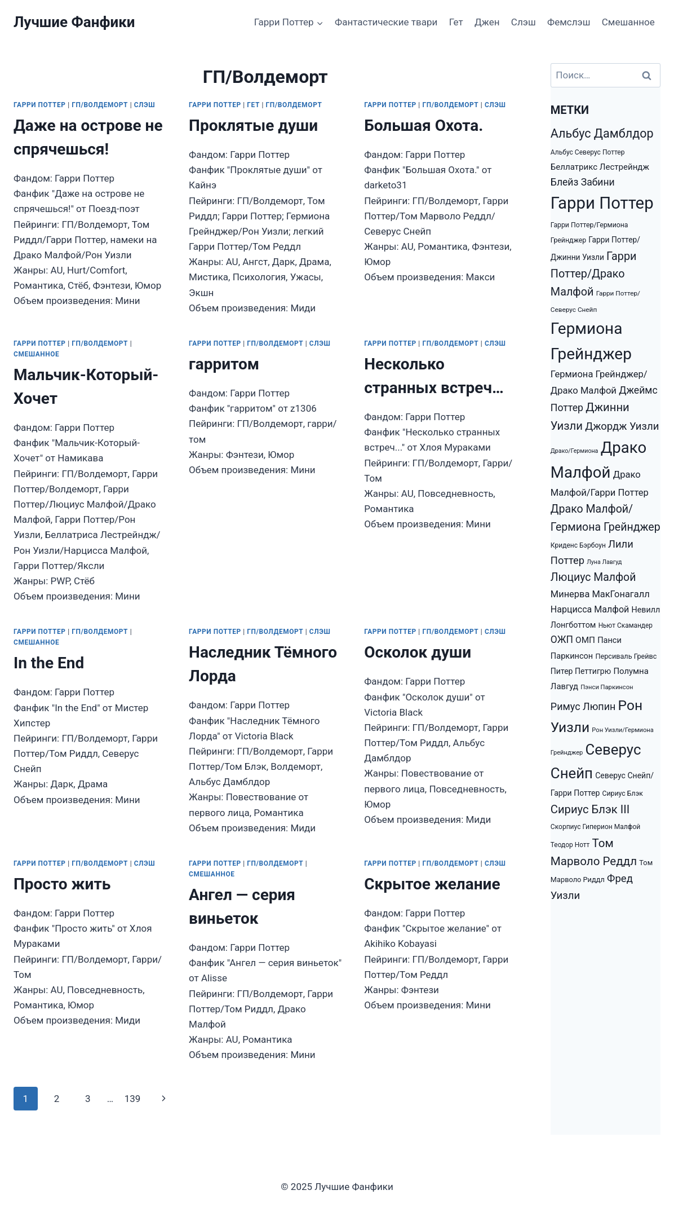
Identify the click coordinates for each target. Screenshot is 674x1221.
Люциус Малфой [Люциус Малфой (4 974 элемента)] (593, 577)
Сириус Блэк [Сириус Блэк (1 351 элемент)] (622, 793)
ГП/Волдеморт (100, 105)
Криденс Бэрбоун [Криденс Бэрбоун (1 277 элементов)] (578, 545)
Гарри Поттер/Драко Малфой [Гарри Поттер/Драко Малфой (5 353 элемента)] (594, 274)
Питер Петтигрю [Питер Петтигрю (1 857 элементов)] (581, 671)
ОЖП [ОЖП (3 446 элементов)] (562, 639)
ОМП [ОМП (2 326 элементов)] (585, 640)
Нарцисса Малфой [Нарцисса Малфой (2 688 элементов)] (590, 609)
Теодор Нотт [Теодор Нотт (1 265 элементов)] (570, 845)
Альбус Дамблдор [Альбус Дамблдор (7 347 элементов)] (602, 133)
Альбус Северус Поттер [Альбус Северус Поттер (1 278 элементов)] (588, 152)
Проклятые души (253, 125)
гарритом (224, 364)
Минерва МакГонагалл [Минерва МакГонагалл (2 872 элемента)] (600, 594)
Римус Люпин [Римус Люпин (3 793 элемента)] (583, 706)
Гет (456, 22)
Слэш (523, 22)
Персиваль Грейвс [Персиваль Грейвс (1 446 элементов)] (626, 656)
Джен (487, 22)
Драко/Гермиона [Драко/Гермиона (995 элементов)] (574, 451)
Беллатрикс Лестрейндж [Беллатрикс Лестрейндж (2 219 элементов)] (600, 167)
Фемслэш (568, 22)
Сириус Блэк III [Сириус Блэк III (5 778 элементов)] (590, 809)
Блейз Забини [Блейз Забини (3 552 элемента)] (583, 182)
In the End (49, 663)
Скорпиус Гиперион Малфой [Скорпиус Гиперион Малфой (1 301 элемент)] (595, 827)
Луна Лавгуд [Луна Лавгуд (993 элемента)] (604, 562)
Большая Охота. (423, 125)
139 (133, 1098)
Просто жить (62, 884)
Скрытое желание (432, 884)
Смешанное (628, 22)
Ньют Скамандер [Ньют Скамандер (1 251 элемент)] (625, 625)
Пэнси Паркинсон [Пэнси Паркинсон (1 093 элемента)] (606, 687)
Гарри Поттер (40, 105)
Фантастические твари (386, 22)
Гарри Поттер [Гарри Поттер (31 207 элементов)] (602, 203)
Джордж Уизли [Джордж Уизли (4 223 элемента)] (622, 426)
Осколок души (417, 652)
